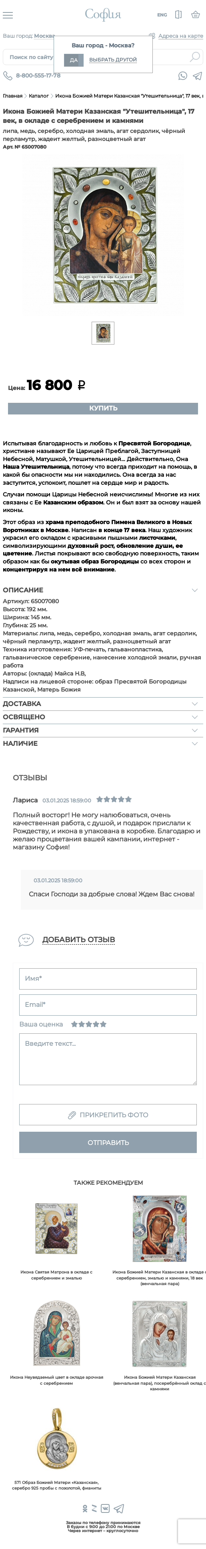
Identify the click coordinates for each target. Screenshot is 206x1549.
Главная (12, 96)
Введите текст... (50, 1043)
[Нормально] (89, 1024)
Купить (103, 408)
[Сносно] (81, 1024)
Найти (194, 57)
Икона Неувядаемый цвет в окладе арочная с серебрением (56, 1380)
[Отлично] (103, 1024)
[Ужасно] (74, 1024)
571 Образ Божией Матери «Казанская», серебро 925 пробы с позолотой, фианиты (56, 1485)
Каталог (39, 96)
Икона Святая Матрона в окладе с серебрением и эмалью (56, 1274)
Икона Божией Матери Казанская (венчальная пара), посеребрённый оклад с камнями (159, 1383)
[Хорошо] (96, 1024)
